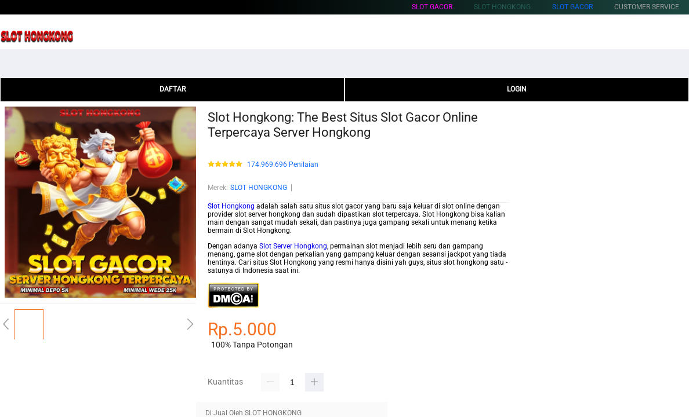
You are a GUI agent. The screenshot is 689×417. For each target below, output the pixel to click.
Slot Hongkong (231, 206)
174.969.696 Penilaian (282, 165)
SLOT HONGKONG (258, 188)
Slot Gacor (432, 7)
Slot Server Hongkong (293, 246)
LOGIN (517, 89)
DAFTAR (172, 89)
